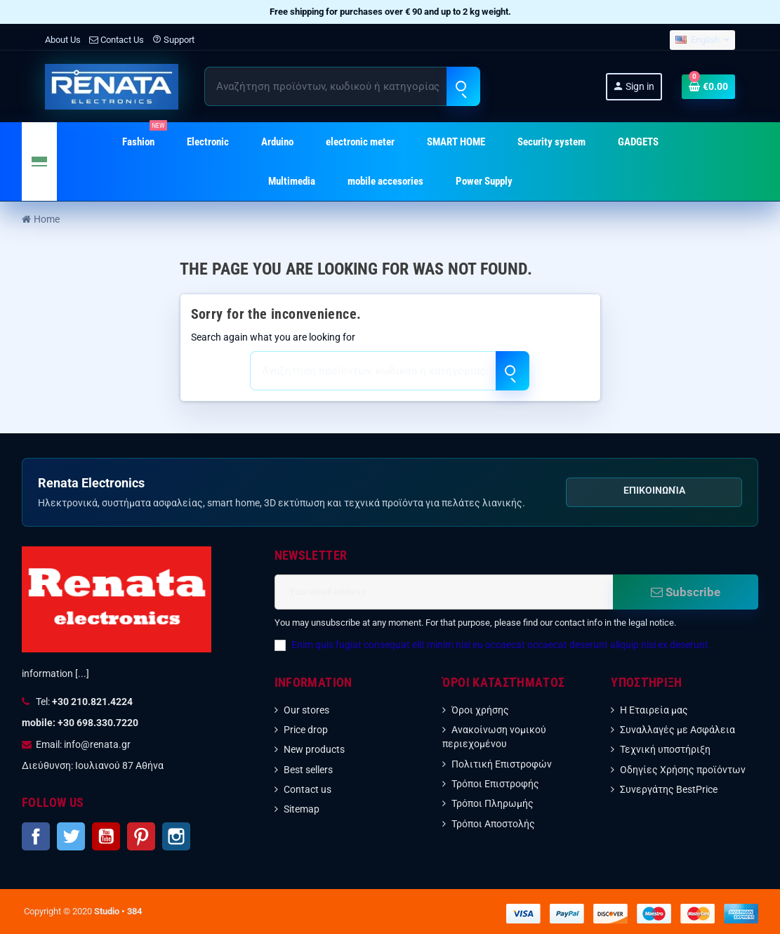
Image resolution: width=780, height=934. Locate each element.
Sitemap (301, 809)
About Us (63, 39)
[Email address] (444, 592)
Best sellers (308, 769)
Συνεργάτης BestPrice (669, 789)
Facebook (36, 836)
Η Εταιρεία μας (654, 710)
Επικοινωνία (654, 490)
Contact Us (116, 39)
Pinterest (141, 836)
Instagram (176, 836)
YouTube (106, 836)
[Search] (342, 86)
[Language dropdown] (702, 40)
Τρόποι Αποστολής (493, 823)
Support (173, 39)
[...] (82, 673)
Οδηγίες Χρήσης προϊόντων (683, 769)
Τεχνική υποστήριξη (665, 749)
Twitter (71, 836)
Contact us (307, 789)
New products (314, 749)
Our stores (306, 710)
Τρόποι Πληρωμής (492, 803)
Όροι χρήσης (480, 710)
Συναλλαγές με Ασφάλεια (677, 729)
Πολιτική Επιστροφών (501, 764)
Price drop (306, 729)
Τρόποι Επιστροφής (495, 783)
